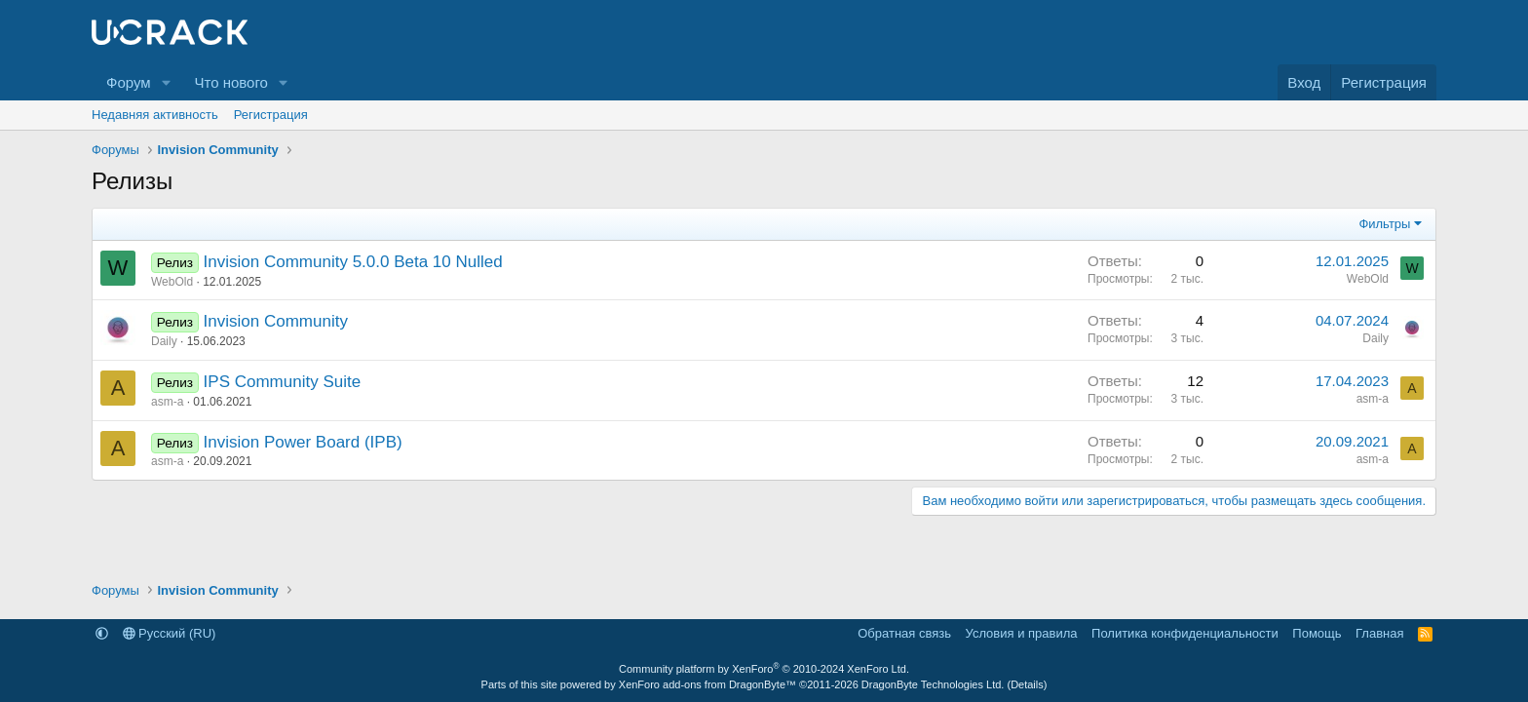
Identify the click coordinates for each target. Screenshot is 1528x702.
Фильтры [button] (1384, 223)
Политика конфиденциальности (1185, 633)
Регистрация (271, 114)
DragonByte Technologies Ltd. (933, 684)
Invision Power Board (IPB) (303, 442)
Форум (128, 82)
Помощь (1316, 633)
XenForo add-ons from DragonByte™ (707, 684)
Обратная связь (904, 633)
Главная (1379, 633)
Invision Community (276, 321)
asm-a (167, 402)
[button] (165, 82)
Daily (164, 341)
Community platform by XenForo (764, 669)
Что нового (230, 82)
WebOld (172, 282)
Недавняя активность (155, 114)
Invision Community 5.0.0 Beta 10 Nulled (353, 262)
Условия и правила (1022, 633)
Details (1027, 684)
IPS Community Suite (283, 381)
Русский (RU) (169, 633)
